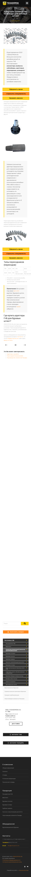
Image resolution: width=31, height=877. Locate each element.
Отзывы (4, 775)
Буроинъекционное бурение (10, 827)
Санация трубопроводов (12, 695)
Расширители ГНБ (10, 643)
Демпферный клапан (11, 684)
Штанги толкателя (10, 681)
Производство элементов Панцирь (17, 357)
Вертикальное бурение (11, 687)
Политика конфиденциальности (11, 860)
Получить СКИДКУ (16, 632)
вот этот (16, 291)
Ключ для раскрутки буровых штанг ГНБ (15, 668)
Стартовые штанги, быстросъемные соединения (15, 672)
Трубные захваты (10, 659)
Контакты (20, 336)
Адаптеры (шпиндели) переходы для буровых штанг (15, 650)
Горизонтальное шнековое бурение (15, 691)
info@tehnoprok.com (13, 338)
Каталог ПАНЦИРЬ (16, 743)
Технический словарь (8, 782)
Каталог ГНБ (16, 734)
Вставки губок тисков (11, 678)
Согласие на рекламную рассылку (12, 862)
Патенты (4, 771)
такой (18, 306)
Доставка (16, 723)
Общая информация (8, 768)
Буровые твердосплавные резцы (14, 676)
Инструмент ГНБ (9, 640)
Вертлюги (8, 646)
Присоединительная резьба (15, 356)
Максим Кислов (23, 870)
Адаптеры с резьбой (13, 354)
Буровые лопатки (10, 653)
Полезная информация (9, 778)
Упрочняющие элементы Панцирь (14, 698)
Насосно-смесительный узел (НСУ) (15, 662)
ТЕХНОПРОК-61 (17, 856)
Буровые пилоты (10, 656)
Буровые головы (10, 665)
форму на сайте (8, 340)
